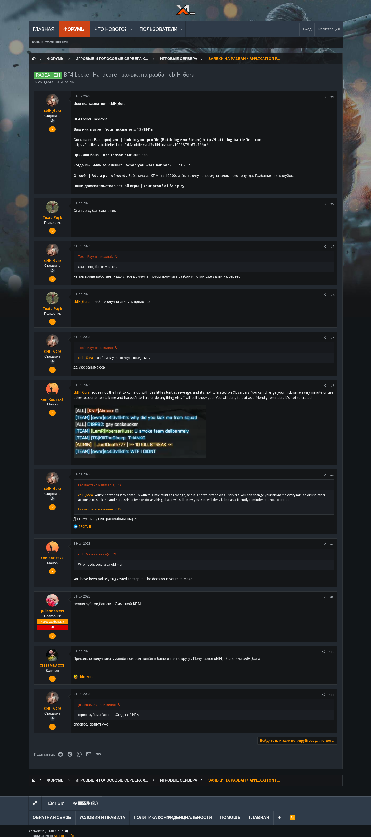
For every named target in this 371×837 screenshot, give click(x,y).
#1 (332, 97)
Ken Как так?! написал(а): (97, 485)
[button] (131, 29)
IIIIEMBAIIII (52, 665)
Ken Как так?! (52, 399)
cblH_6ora (45, 82)
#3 (332, 247)
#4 (332, 295)
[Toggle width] (35, 803)
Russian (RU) (85, 803)
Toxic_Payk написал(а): (95, 257)
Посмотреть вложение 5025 (99, 509)
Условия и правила (102, 817)
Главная (259, 817)
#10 (331, 652)
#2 (332, 204)
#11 (331, 695)
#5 (332, 338)
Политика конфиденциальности (173, 817)
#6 (332, 386)
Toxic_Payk (52, 217)
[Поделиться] (325, 96)
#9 (332, 597)
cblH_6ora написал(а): (95, 554)
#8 (332, 544)
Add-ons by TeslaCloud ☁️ (49, 831)
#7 (332, 475)
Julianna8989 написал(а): (97, 705)
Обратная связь (52, 817)
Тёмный (55, 803)
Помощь (230, 817)
